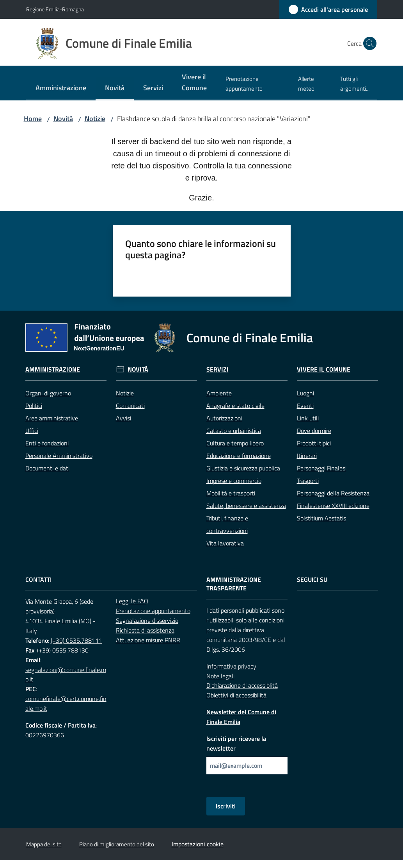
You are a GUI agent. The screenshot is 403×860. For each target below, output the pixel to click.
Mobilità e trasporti (230, 493)
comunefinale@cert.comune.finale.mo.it (66, 703)
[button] (368, 43)
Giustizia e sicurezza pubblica (243, 468)
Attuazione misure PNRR (148, 640)
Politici (33, 405)
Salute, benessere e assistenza (246, 505)
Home (33, 118)
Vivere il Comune (323, 369)
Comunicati (130, 405)
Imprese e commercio (233, 480)
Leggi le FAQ (132, 601)
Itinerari (307, 455)
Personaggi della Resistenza (333, 493)
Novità (63, 118)
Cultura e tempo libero (235, 443)
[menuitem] (61, 88)
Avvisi (123, 418)
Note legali (220, 676)
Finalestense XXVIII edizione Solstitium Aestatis (333, 512)
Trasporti (308, 480)
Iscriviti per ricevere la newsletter (236, 743)
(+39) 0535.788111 (76, 640)
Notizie (95, 118)
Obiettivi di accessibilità (236, 695)
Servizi (217, 369)
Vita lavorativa (225, 543)
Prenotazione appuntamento (153, 610)
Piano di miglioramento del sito (116, 844)
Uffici (31, 430)
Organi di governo (48, 393)
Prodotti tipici (314, 443)
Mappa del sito (44, 844)
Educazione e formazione (238, 455)
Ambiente (219, 393)
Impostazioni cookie (198, 844)
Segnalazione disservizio (147, 620)
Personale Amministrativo (58, 455)
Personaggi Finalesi (321, 468)
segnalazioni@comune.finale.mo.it (65, 674)
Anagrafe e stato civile (235, 405)
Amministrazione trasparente (233, 584)
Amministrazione (52, 369)
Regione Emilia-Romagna (55, 9)
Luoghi (305, 393)
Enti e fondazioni (47, 443)
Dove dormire (314, 430)
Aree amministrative (51, 418)
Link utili (308, 418)
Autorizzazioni (224, 418)
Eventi (305, 405)
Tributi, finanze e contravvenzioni (227, 524)
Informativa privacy (231, 666)
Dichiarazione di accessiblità (242, 685)
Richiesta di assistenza (145, 630)
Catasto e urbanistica (233, 430)
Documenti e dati (47, 468)
